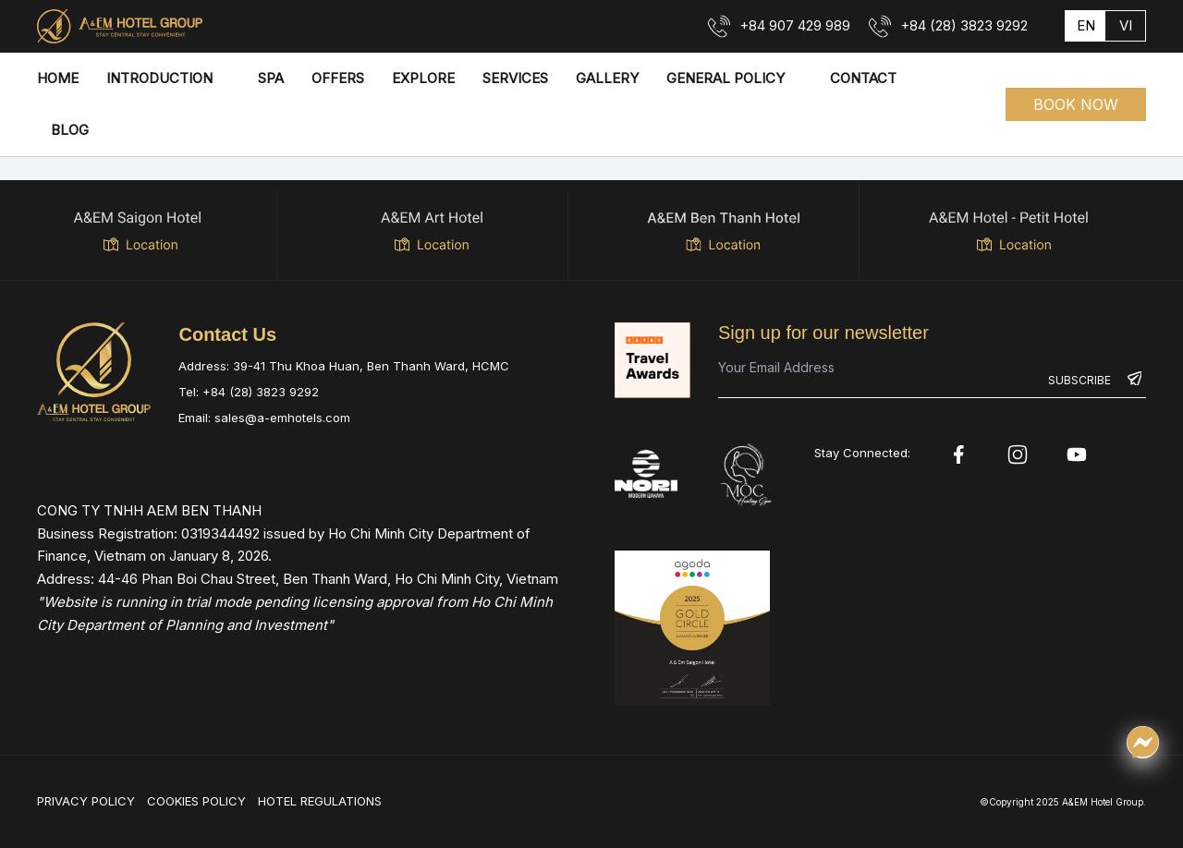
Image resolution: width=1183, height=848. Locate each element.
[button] (1076, 104)
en (1086, 25)
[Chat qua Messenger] (1143, 742)
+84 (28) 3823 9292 (964, 25)
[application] (221, 78)
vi (1125, 25)
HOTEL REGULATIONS (320, 800)
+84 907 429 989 (794, 25)
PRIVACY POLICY (86, 800)
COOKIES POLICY (196, 800)
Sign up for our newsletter (823, 332)
